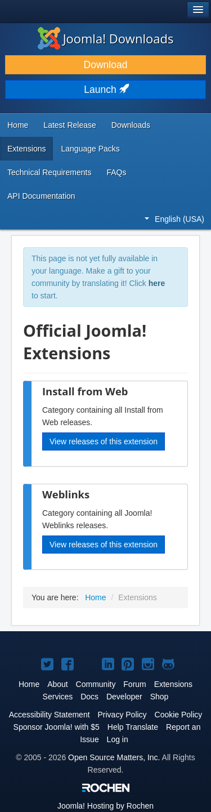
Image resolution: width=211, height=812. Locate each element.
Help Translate (132, 726)
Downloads (130, 125)
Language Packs (90, 148)
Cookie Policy (179, 714)
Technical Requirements (49, 172)
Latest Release (69, 125)
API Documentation (41, 195)
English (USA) (174, 219)
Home (17, 125)
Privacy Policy (121, 714)
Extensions (26, 148)
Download (106, 64)
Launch (105, 89)
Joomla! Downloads (106, 38)
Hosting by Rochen (105, 805)
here (157, 283)
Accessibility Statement (49, 714)
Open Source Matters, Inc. (114, 757)
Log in (117, 739)
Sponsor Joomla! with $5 (57, 726)
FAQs (116, 172)
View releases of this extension (104, 441)
